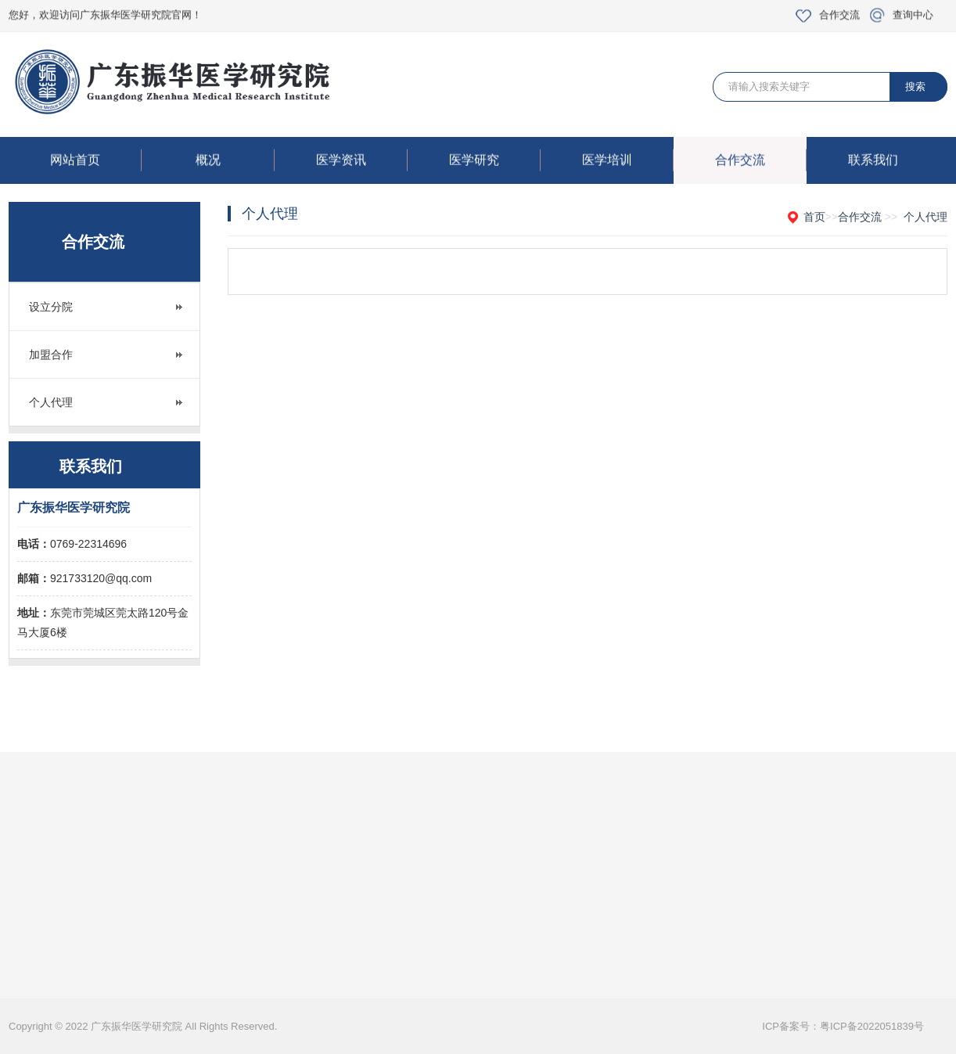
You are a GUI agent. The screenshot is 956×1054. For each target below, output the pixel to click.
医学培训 (628, 163)
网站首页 (96, 163)
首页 (814, 216)
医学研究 (495, 163)
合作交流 (839, 12)
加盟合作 (51, 354)
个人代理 (51, 402)
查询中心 (913, 12)
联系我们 (873, 162)
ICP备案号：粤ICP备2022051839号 (843, 1026)
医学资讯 (362, 163)
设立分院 (51, 306)
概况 (235, 163)
